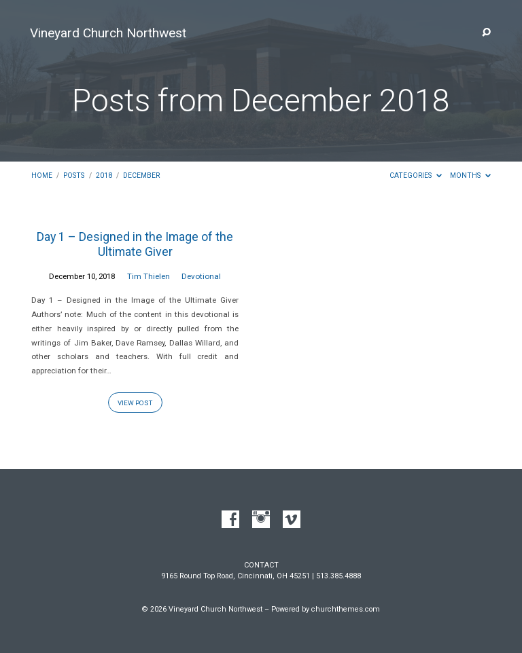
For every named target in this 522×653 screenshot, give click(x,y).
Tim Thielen (148, 276)
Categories (415, 175)
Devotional (201, 276)
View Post (135, 403)
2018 (104, 175)
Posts (73, 175)
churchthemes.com (345, 609)
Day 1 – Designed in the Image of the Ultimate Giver (135, 244)
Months (470, 175)
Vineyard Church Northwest (108, 33)
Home (41, 175)
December (141, 175)
